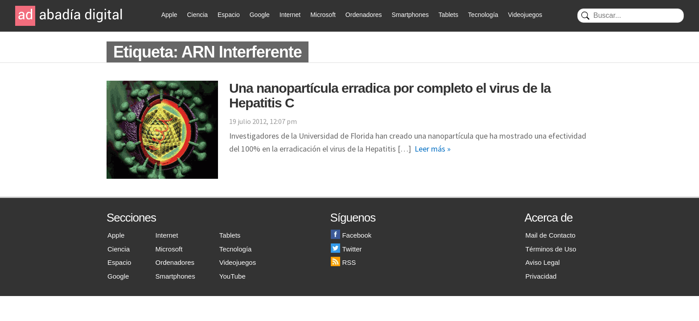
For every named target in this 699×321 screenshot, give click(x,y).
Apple (169, 14)
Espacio (229, 14)
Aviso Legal (542, 262)
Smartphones (409, 14)
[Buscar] (630, 15)
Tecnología (483, 14)
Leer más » (433, 149)
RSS (343, 262)
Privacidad (540, 276)
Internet (290, 14)
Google (260, 14)
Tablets (448, 14)
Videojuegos (525, 14)
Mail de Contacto (550, 235)
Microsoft (323, 14)
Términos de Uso (550, 249)
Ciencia (197, 14)
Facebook (351, 235)
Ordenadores (363, 14)
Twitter (346, 249)
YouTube (232, 276)
